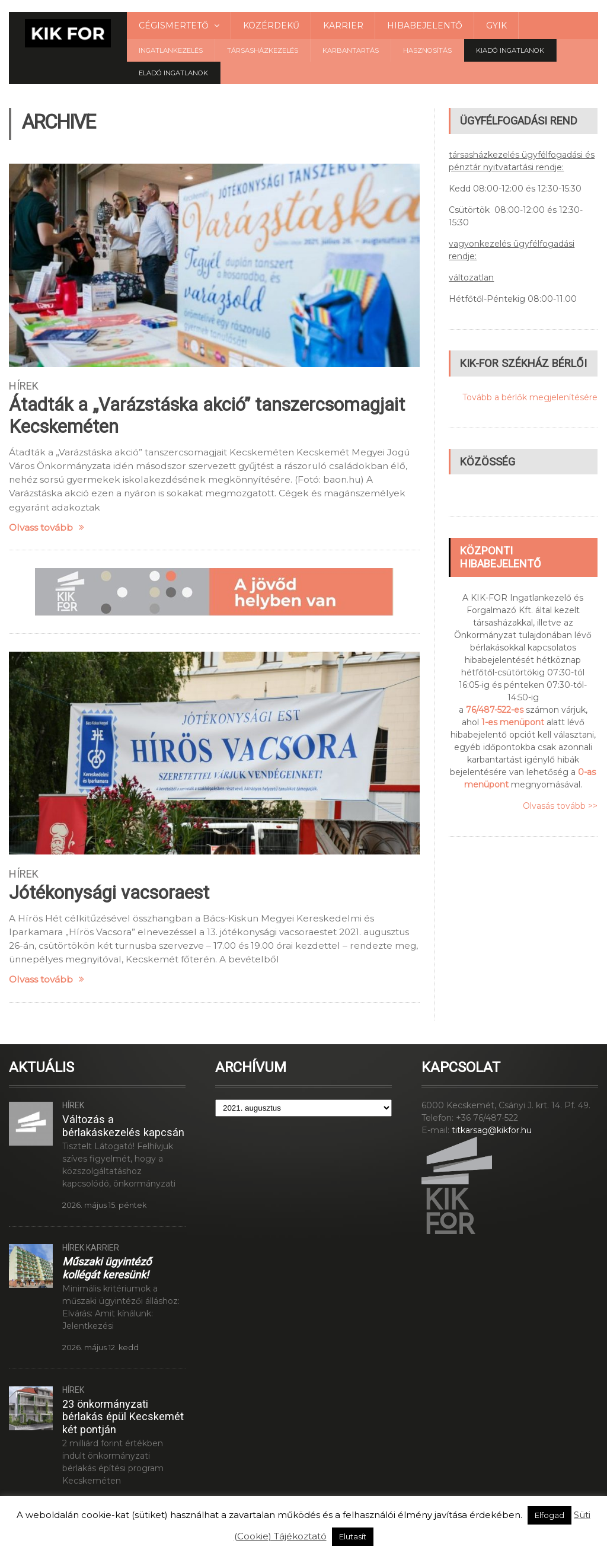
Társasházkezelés (262, 50)
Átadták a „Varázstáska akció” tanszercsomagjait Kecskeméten (207, 416)
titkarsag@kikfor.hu (492, 1130)
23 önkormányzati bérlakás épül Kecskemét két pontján (123, 1417)
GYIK (496, 25)
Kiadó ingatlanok (510, 50)
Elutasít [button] (352, 1536)
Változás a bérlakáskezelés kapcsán (123, 1126)
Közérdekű (271, 25)
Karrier (343, 25)
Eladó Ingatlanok (173, 73)
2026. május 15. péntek (104, 1205)
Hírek (24, 386)
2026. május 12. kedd (100, 1347)
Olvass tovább (46, 527)
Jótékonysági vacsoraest (109, 893)
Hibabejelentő (424, 25)
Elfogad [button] (549, 1515)
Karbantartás (350, 50)
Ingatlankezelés (171, 50)
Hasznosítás (427, 50)
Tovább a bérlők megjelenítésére (530, 397)
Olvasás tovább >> (560, 806)
